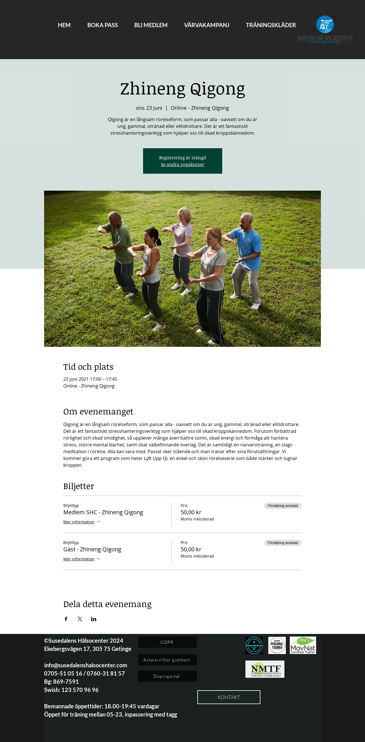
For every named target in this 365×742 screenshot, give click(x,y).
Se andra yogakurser (182, 164)
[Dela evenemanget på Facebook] (66, 619)
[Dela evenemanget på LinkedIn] (93, 619)
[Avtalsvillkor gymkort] (167, 659)
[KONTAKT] (228, 697)
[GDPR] (167, 642)
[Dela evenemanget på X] (80, 619)
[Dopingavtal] (167, 676)
